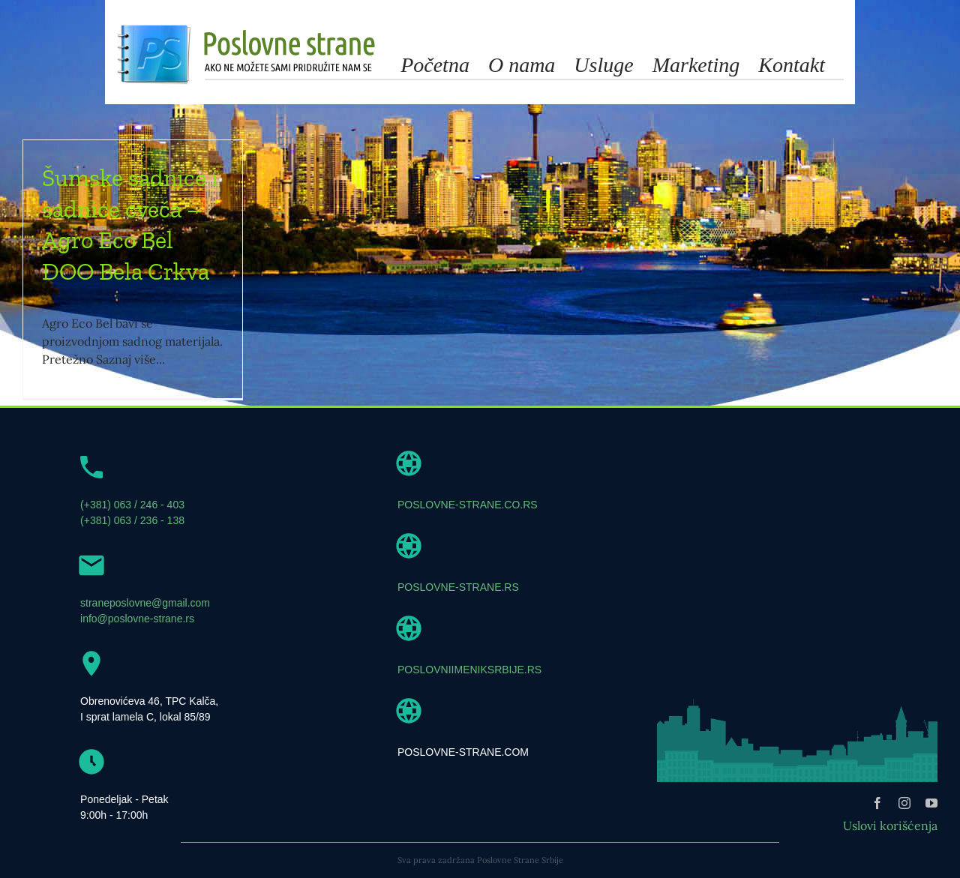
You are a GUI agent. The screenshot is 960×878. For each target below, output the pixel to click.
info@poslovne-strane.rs (137, 619)
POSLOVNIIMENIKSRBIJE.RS (470, 670)
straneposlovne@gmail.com (145, 603)
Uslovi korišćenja (890, 825)
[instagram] (904, 803)
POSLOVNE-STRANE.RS (458, 587)
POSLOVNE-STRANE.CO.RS (468, 505)
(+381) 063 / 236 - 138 (132, 520)
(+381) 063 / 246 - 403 (132, 505)
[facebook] (878, 803)
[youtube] (932, 803)
